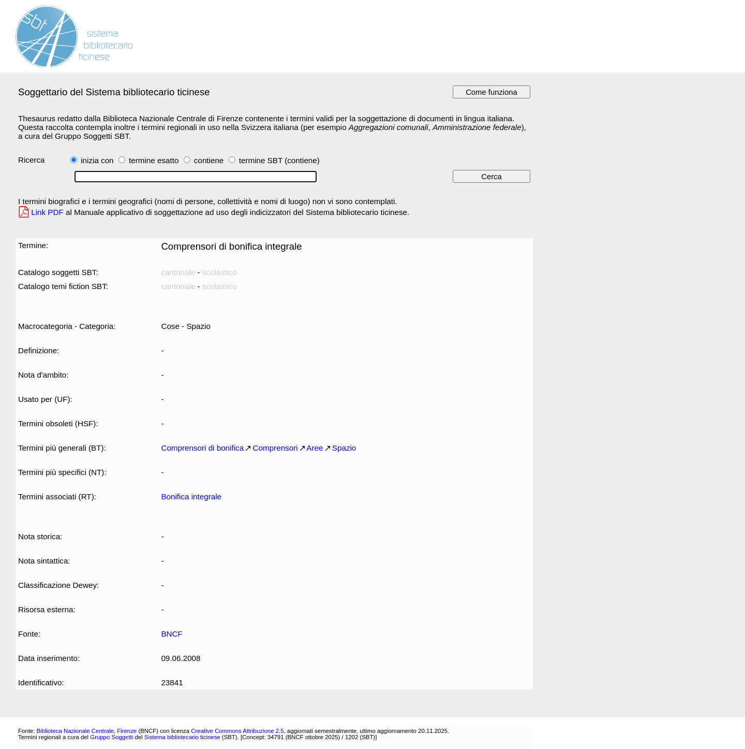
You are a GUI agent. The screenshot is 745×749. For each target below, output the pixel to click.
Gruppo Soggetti (111, 737)
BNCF (171, 633)
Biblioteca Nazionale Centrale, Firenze (86, 731)
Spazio (344, 447)
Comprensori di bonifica (202, 447)
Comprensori (275, 447)
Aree (314, 447)
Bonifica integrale (191, 496)
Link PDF (47, 212)
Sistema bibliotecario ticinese (182, 737)
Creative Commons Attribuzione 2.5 (237, 731)
